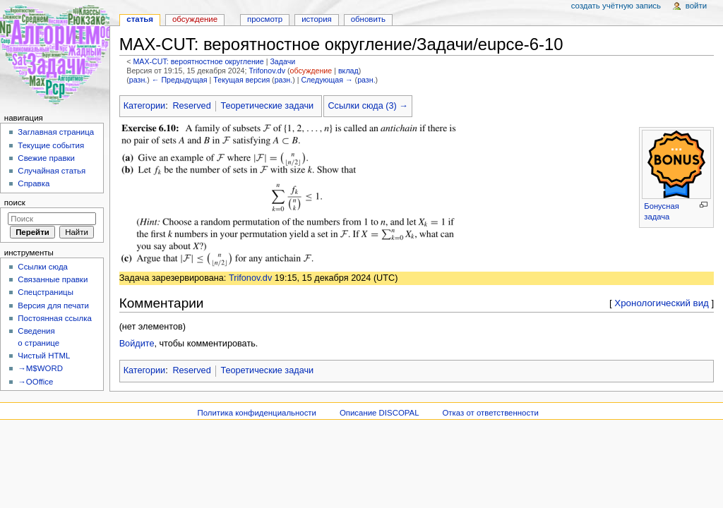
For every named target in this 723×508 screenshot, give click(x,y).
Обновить (368, 19)
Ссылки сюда (43, 266)
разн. (138, 79)
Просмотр (264, 19)
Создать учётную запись (616, 5)
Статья (139, 19)
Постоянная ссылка (54, 318)
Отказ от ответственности (490, 413)
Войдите (137, 344)
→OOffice (35, 381)
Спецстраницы (45, 292)
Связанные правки (53, 279)
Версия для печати (53, 305)
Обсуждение (194, 19)
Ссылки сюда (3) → (367, 106)
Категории (145, 106)
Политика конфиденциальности (256, 413)
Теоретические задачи (266, 106)
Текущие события (51, 145)
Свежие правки (46, 158)
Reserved (191, 106)
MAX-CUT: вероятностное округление (198, 61)
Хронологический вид (661, 303)
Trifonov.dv (267, 70)
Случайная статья (51, 171)
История (316, 19)
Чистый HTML (44, 355)
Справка (33, 183)
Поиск (14, 202)
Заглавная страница (56, 132)
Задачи (282, 61)
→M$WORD (40, 368)
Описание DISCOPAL (379, 413)
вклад (348, 70)
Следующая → (326, 79)
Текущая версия (241, 79)
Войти (696, 5)
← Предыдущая (180, 79)
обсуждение (311, 70)
